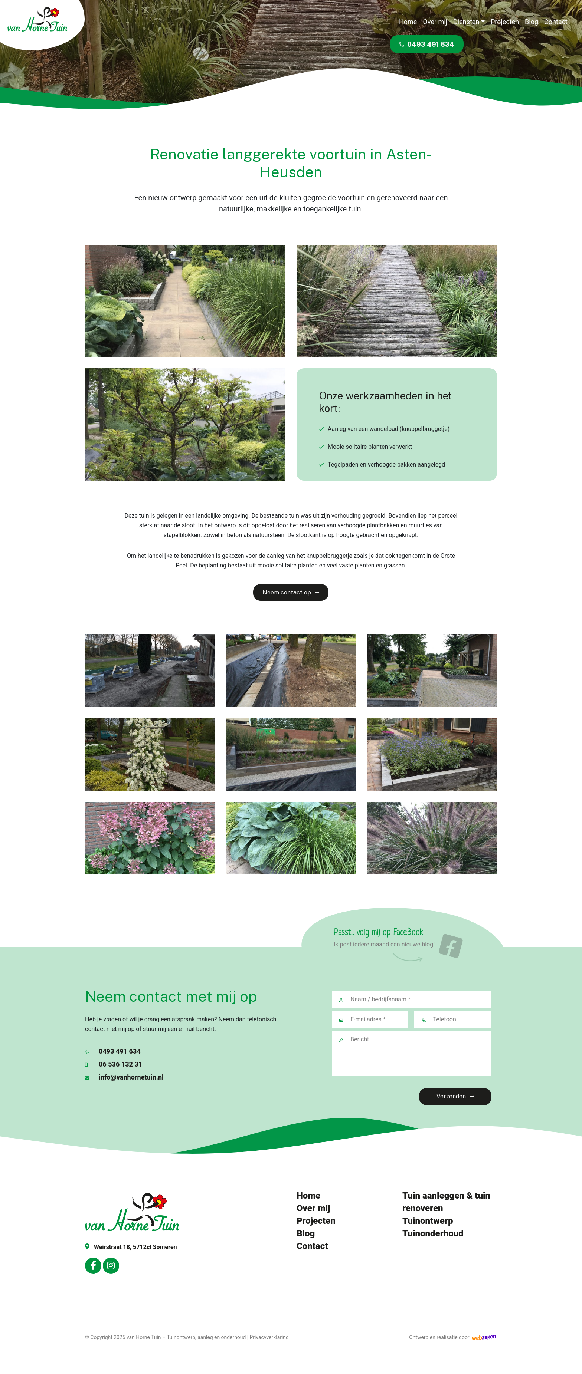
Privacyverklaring (269, 1337)
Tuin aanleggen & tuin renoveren (446, 1201)
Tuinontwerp (427, 1221)
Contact (556, 22)
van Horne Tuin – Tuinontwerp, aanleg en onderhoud (186, 1337)
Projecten (505, 22)
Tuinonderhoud (433, 1233)
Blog (531, 22)
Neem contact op (286, 592)
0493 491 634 (426, 44)
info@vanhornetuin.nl (124, 1077)
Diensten (466, 22)
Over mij (435, 22)
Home (408, 22)
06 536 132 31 (113, 1064)
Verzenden (451, 1096)
